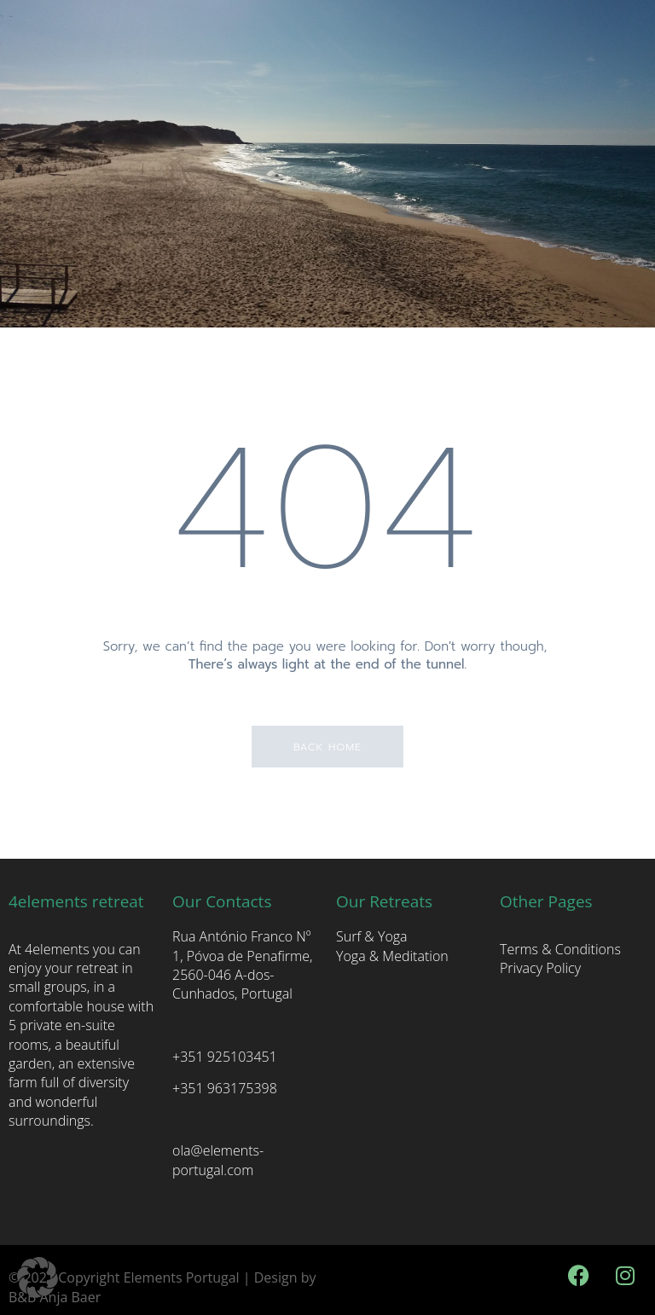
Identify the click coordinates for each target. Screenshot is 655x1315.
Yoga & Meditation (392, 956)
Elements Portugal (182, 1277)
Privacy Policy (540, 968)
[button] (37, 1277)
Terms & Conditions (560, 949)
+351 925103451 (224, 1056)
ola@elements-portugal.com (218, 1160)
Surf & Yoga (372, 936)
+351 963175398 (224, 1088)
